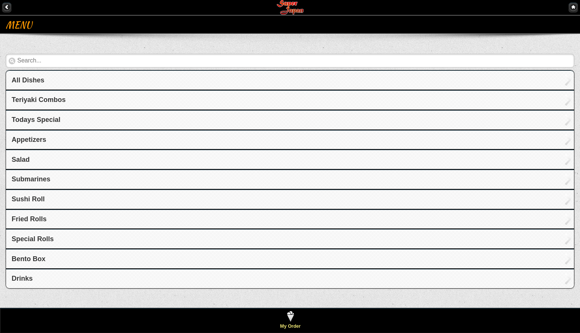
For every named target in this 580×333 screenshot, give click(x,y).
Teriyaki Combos (39, 99)
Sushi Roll (28, 199)
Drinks (22, 278)
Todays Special (36, 119)
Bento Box (28, 259)
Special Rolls (33, 239)
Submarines (31, 179)
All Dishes (28, 80)
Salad (21, 159)
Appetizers (29, 139)
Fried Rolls (29, 219)
